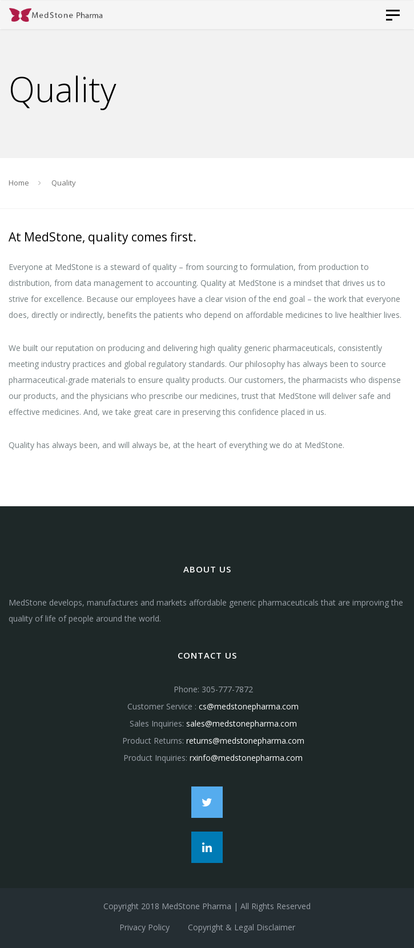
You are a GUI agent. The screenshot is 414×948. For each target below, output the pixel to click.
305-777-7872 (227, 689)
